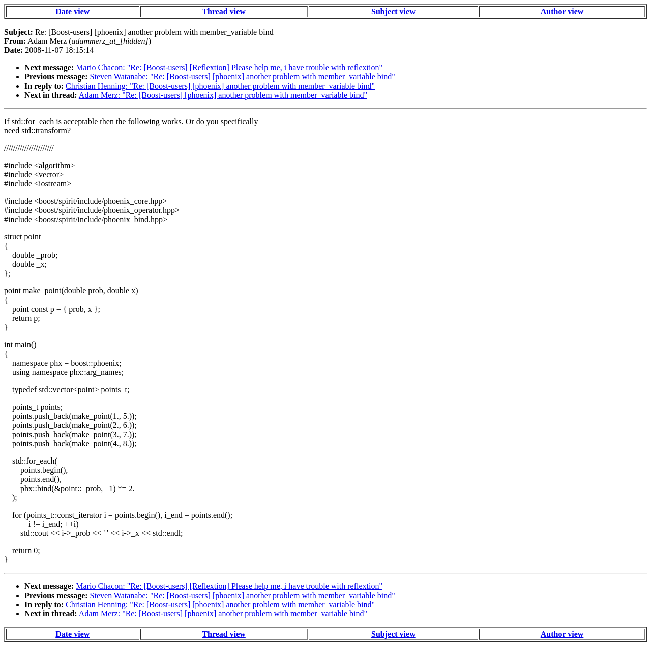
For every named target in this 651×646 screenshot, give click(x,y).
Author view (562, 11)
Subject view (393, 11)
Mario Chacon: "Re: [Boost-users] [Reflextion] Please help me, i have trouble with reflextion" (229, 67)
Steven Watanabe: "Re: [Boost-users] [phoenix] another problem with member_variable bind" (242, 76)
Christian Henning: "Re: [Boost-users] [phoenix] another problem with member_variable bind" (220, 86)
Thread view (223, 11)
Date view (72, 11)
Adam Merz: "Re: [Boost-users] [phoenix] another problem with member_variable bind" (223, 95)
